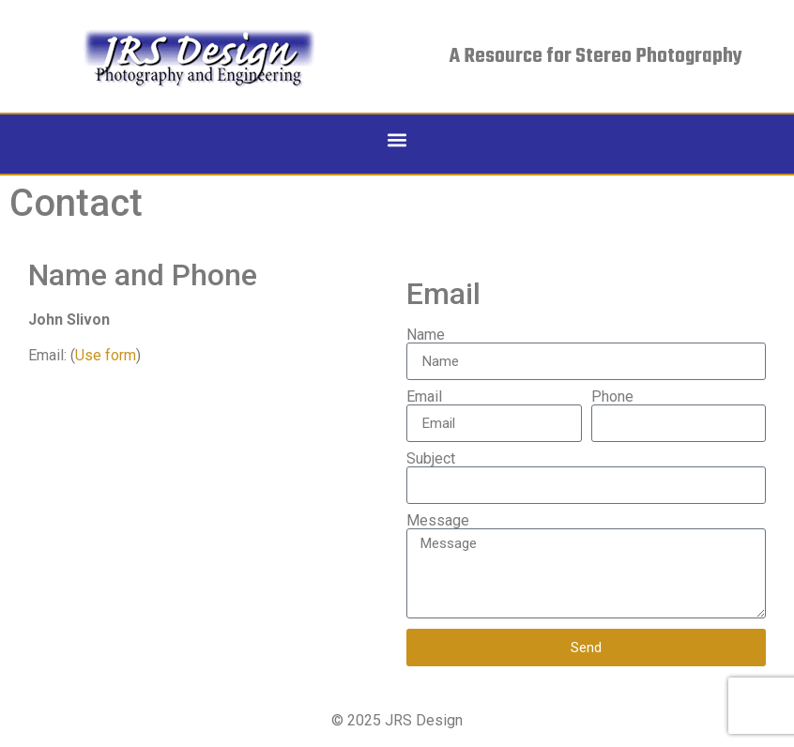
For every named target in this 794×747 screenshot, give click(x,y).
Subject (430, 458)
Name (425, 335)
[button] (397, 139)
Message (437, 520)
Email (424, 396)
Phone (612, 396)
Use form (105, 355)
